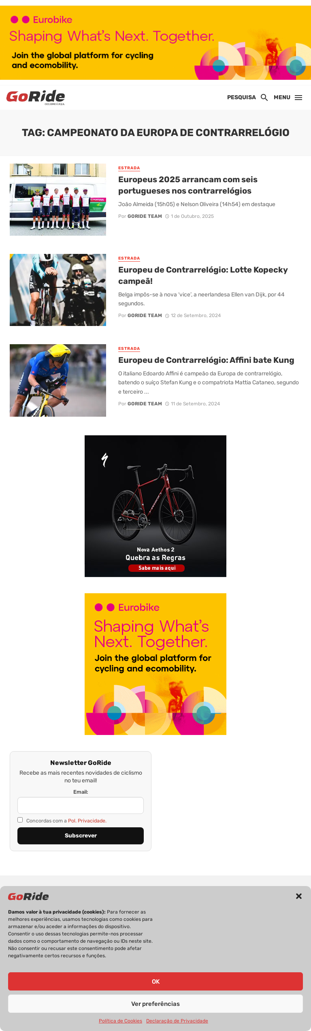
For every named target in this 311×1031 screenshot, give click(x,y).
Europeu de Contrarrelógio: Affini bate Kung (206, 360)
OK (156, 981)
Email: (80, 792)
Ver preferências (155, 1004)
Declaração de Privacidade (177, 1021)
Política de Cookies (120, 1021)
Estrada (129, 168)
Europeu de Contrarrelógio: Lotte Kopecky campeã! (203, 275)
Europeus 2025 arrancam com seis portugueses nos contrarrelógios (188, 185)
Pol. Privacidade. (87, 821)
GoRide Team (145, 216)
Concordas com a (62, 820)
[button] (299, 896)
